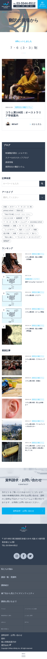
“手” (27, 218)
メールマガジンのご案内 (31, 608)
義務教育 (19, 218)
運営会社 (6, 645)
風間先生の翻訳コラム (15, 167)
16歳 (14, 233)
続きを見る (37, 124)
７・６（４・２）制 (10, 222)
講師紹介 (5, 585)
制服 (35, 229)
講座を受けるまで (9, 601)
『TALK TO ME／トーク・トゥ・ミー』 (17, 214)
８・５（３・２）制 (26, 226)
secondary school (36, 222)
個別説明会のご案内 (6, 615)
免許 (20, 229)
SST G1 (27, 622)
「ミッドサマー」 (9, 229)
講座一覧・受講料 (8, 577)
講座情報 (9, 162)
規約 (3, 638)
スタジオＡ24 (8, 218)
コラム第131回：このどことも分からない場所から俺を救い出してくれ (35, 448)
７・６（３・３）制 (25, 207)
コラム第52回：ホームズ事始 (34, 312)
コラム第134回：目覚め (32, 381)
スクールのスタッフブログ (17, 158)
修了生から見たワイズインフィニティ (17, 593)
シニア (28, 229)
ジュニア (23, 222)
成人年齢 (6, 233)
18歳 (14, 226)
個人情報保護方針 (8, 642)
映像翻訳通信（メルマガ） (16, 153)
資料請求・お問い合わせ (23, 511)
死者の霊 (20, 210)
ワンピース (21, 237)
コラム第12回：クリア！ (33, 295)
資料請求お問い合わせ (42, 4)
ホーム (4, 12)
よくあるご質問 (28, 615)
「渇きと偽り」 (8, 237)
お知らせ (3, 622)
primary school (8, 210)
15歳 (5, 207)
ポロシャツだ (24, 233)
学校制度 (6, 226)
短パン (34, 233)
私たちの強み (7, 569)
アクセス (3, 608)
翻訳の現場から (5, 629)
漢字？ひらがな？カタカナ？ (34, 282)
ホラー (12, 207)
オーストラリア (34, 237)
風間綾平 (6, 241)
